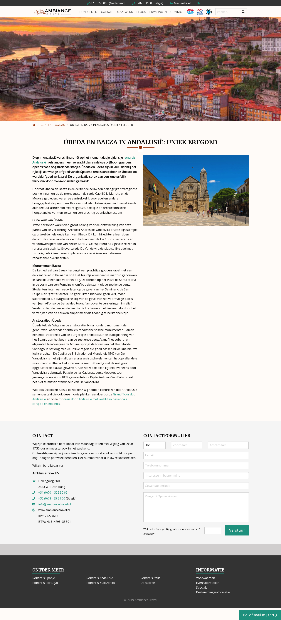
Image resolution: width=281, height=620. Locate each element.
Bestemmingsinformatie (213, 592)
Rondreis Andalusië (99, 578)
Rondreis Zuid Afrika (100, 583)
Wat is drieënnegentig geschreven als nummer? (171, 531)
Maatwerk (124, 11)
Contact (175, 11)
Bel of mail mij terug (260, 614)
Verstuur (237, 530)
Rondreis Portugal (45, 583)
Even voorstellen (207, 583)
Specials (201, 587)
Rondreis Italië (150, 578)
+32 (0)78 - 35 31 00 (51, 498)
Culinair (106, 11)
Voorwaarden (205, 578)
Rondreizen (87, 11)
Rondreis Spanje (43, 578)
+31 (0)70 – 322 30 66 (52, 492)
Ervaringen (156, 11)
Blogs (139, 11)
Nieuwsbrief (180, 3)
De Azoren (147, 583)
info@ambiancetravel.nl (54, 504)
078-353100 (142, 3)
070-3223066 (97, 3)
